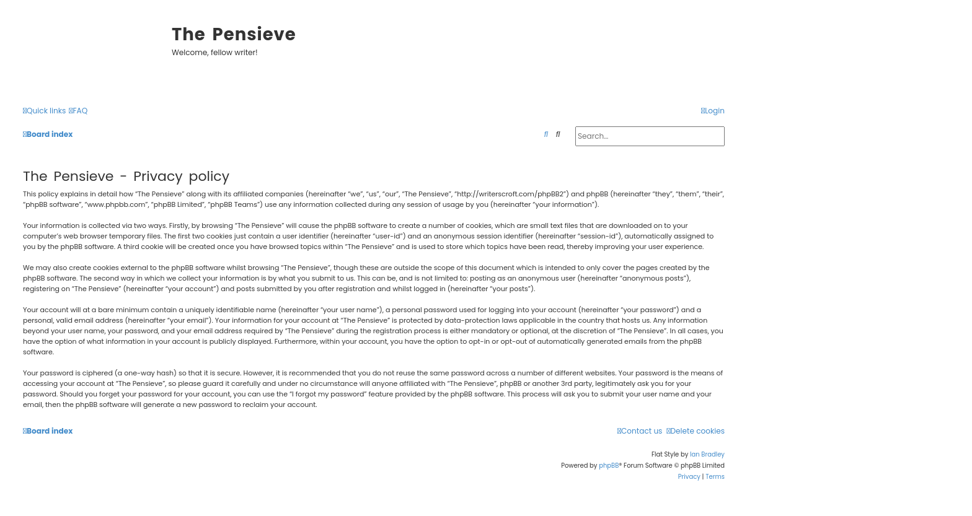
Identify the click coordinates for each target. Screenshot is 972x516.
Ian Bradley (707, 454)
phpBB (609, 465)
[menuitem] (78, 111)
